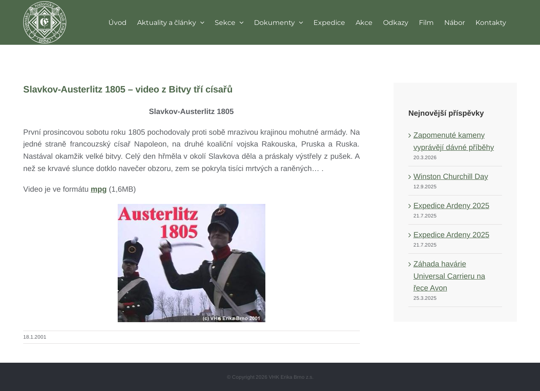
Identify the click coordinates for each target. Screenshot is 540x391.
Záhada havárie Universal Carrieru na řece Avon (449, 276)
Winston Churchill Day (450, 176)
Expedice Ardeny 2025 (451, 205)
